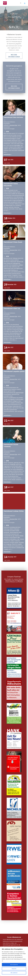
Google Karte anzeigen (9, 128)
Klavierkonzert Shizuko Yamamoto (14, 435)
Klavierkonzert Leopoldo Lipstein (14, 362)
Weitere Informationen (14, 55)
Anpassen (14, 968)
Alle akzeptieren (14, 964)
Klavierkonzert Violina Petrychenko (14, 174)
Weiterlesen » (7, 154)
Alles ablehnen (14, 972)
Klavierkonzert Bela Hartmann (14, 108)
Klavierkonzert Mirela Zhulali (14, 232)
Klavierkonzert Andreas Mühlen (14, 501)
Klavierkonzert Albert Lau (14, 299)
